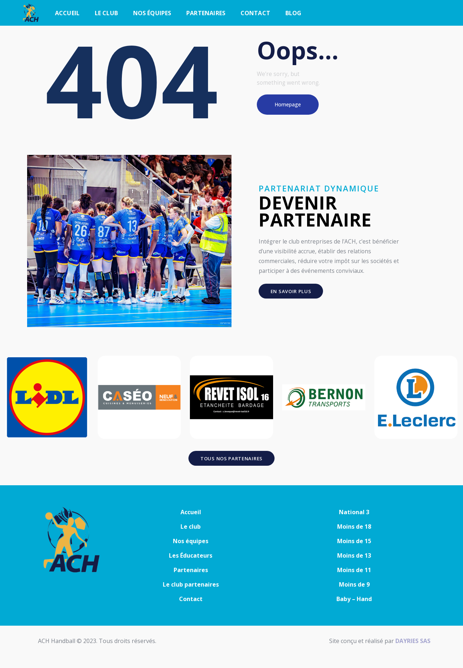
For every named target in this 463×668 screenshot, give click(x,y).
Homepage (288, 104)
